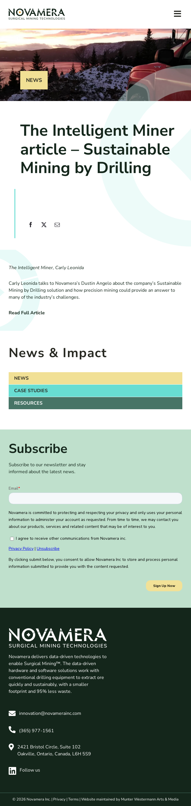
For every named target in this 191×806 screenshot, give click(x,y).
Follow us (24, 770)
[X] (44, 228)
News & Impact (58, 353)
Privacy (59, 799)
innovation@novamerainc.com (50, 713)
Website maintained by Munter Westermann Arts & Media (130, 799)
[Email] (57, 228)
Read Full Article (27, 313)
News (34, 80)
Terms (73, 799)
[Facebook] (30, 228)
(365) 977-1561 (36, 731)
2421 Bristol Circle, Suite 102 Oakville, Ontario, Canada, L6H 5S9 (54, 750)
